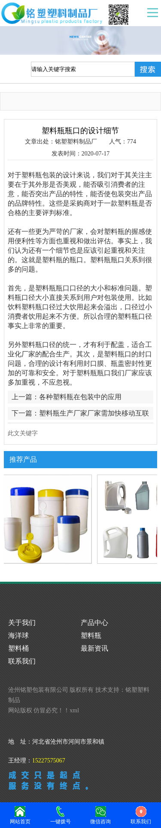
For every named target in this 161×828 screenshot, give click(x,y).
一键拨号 (60, 814)
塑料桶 (18, 648)
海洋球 (18, 635)
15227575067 (48, 760)
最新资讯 (94, 648)
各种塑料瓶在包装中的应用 (80, 397)
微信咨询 (101, 814)
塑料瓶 (91, 635)
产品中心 (94, 622)
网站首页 (20, 814)
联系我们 (22, 661)
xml (74, 710)
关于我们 (22, 622)
